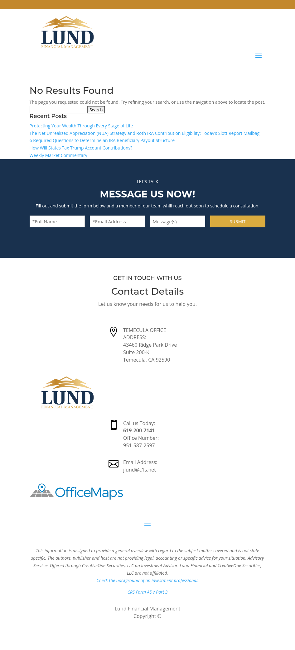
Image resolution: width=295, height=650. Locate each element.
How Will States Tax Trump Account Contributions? (81, 148)
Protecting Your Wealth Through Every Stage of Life (81, 126)
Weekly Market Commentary (58, 155)
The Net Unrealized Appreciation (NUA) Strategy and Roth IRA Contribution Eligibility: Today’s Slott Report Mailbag (145, 133)
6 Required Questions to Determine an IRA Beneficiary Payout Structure (102, 140)
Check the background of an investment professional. (147, 580)
